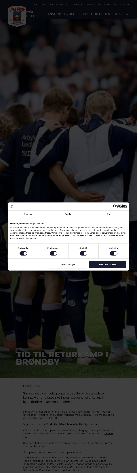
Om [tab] (108, 214)
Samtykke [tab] (28, 214)
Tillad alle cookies (107, 264)
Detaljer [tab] (68, 214)
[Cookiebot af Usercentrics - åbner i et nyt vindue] (115, 206)
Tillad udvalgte (68, 264)
